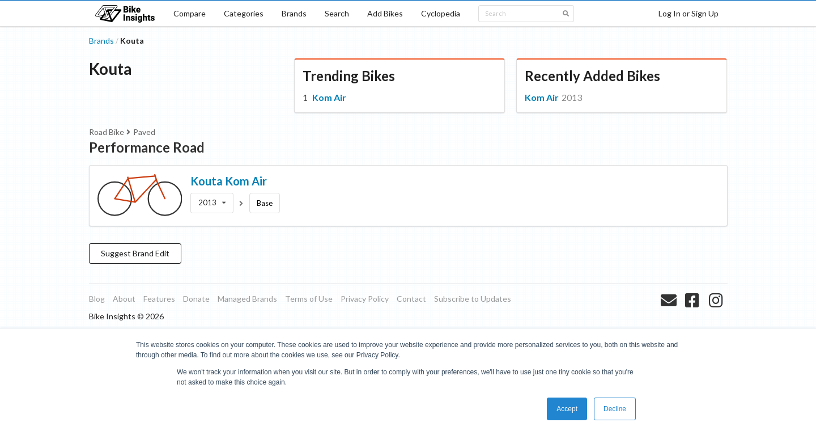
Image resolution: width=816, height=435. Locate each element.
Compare (189, 13)
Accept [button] (566, 409)
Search (337, 13)
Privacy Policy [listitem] (365, 298)
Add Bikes (385, 13)
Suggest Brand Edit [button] (135, 253)
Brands (294, 13)
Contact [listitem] (411, 298)
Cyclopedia (440, 13)
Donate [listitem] (196, 298)
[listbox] (211, 203)
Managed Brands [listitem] (247, 298)
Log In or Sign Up (688, 13)
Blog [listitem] (97, 298)
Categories (244, 13)
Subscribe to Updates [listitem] (472, 298)
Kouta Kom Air (228, 181)
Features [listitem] (159, 298)
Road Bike (106, 132)
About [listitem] (124, 298)
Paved (144, 132)
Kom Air (329, 97)
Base (265, 203)
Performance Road (147, 147)
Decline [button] (615, 409)
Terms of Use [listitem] (309, 298)
